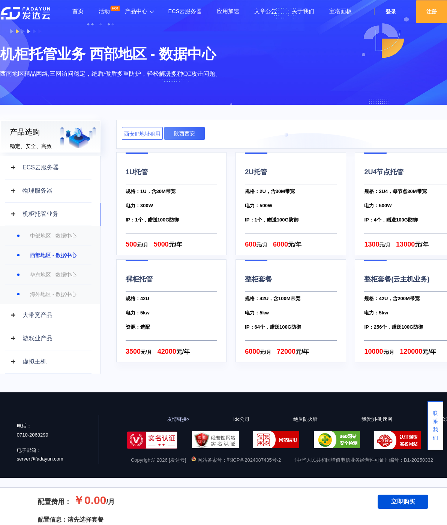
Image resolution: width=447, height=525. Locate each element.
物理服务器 (37, 190)
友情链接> (178, 419)
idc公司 (241, 419)
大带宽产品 (37, 315)
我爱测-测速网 (377, 419)
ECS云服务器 (185, 11)
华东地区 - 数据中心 (53, 275)
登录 (391, 12)
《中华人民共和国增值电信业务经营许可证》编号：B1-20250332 (362, 460)
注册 (431, 12)
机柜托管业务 (40, 214)
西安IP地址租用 (142, 134)
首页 (78, 11)
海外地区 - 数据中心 (53, 294)
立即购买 (403, 501)
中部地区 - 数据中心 (53, 236)
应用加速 (228, 11)
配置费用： (54, 502)
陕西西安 (184, 133)
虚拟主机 (34, 361)
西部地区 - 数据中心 (53, 255)
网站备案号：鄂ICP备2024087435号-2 (236, 460)
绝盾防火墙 (305, 419)
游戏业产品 (37, 338)
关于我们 (303, 11)
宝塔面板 (340, 11)
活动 (104, 11)
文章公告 (265, 11)
